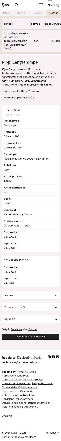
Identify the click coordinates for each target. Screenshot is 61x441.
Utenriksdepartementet (16, 383)
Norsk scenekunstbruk (15, 375)
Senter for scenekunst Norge (19, 437)
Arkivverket (31, 406)
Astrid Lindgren (39, 158)
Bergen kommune (42, 383)
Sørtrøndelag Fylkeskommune (19, 387)
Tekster (53, 13)
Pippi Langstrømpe (15, 158)
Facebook (16, 329)
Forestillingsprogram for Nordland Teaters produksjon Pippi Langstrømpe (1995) (16, 40)
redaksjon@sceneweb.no (20, 362)
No (50, 5)
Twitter (32, 329)
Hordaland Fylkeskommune (18, 399)
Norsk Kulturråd (27, 371)
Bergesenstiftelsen (39, 402)
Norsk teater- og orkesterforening (22, 379)
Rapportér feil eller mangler (30, 336)
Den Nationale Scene (14, 402)
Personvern (52, 432)
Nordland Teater (13, 147)
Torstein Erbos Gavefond (17, 391)
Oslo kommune (10, 406)
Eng (56, 5)
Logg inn (7, 415)
